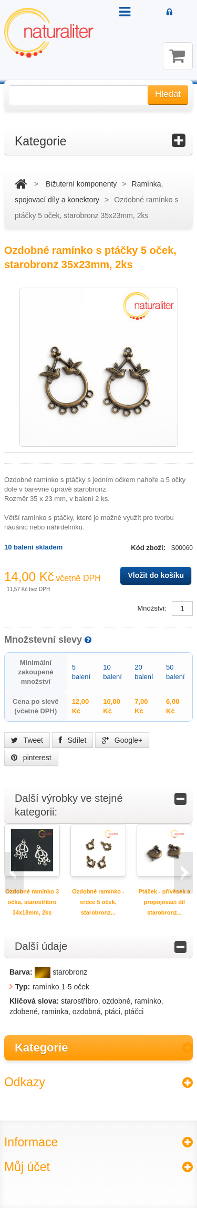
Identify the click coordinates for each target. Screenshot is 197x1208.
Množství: (152, 608)
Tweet (27, 740)
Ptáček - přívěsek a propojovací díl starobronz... (164, 902)
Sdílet (73, 740)
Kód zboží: (149, 548)
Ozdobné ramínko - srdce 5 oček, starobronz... (98, 902)
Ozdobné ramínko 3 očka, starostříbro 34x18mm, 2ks (32, 902)
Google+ (122, 740)
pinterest (31, 757)
